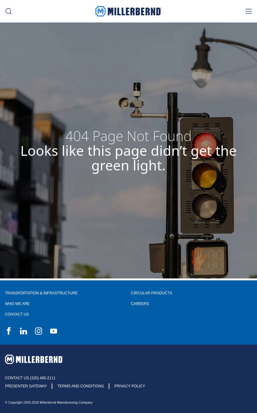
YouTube (53, 331)
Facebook (8, 331)
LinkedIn (23, 331)
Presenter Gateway (26, 386)
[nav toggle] (248, 11)
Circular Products (151, 293)
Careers (140, 304)
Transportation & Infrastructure (41, 293)
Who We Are (17, 304)
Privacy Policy (129, 386)
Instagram (38, 331)
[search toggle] (8, 11)
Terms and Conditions (80, 386)
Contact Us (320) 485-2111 (30, 378)
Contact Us (17, 314)
